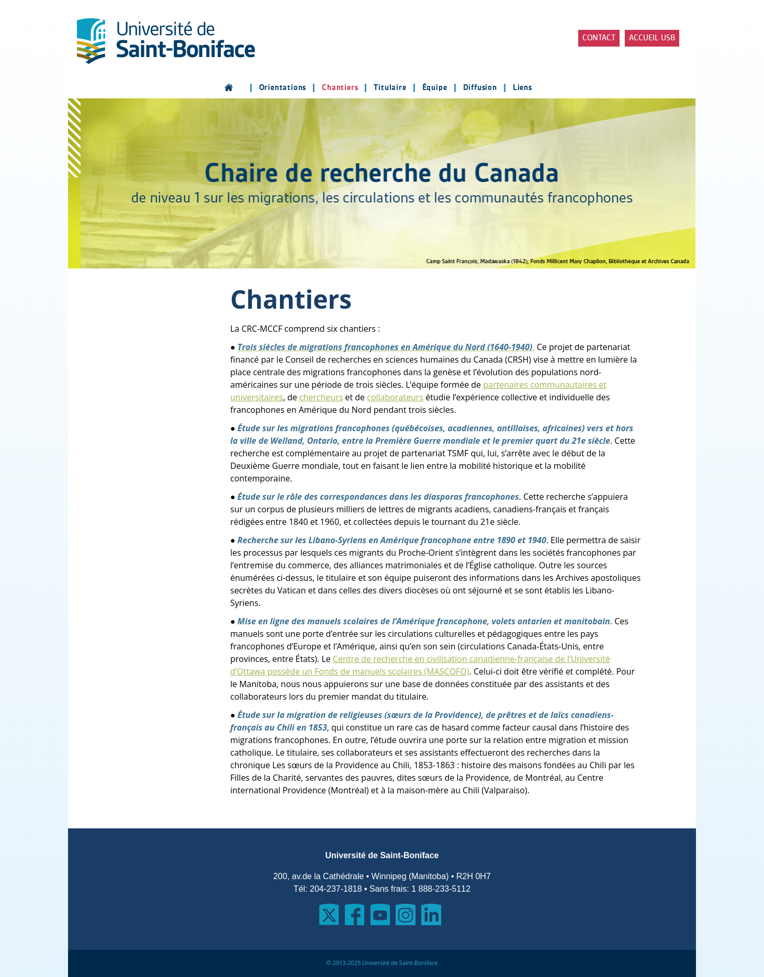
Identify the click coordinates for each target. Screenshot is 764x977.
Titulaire (390, 88)
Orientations (283, 88)
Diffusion (480, 88)
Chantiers (340, 88)
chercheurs (321, 397)
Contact (598, 38)
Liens (522, 88)
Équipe (434, 88)
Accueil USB (652, 38)
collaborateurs (395, 397)
